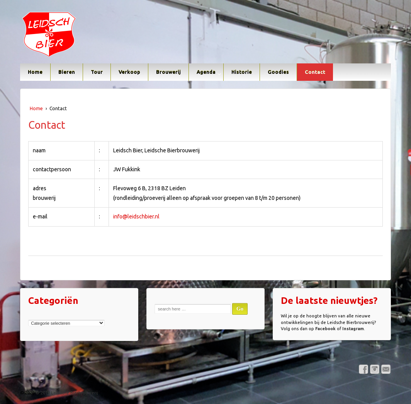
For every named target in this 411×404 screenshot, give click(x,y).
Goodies (278, 72)
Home (35, 72)
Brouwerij (168, 72)
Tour (97, 72)
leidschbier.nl (143, 216)
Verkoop (129, 72)
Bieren (66, 72)
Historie (241, 72)
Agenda (206, 72)
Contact (315, 72)
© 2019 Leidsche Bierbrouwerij (66, 392)
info (117, 216)
